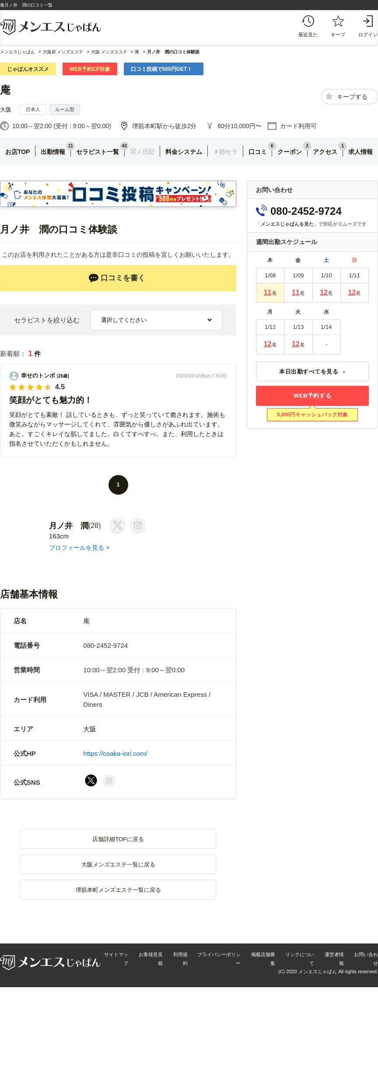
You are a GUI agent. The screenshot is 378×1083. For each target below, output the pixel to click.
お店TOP (17, 151)
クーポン (289, 151)
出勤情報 (53, 151)
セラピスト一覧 (97, 151)
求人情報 (360, 151)
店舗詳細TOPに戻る (118, 839)
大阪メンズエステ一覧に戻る (118, 864)
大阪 (5, 109)
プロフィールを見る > (79, 547)
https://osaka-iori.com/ (115, 753)
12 (324, 292)
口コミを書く (117, 278)
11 (268, 292)
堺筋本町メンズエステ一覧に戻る (118, 890)
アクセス (325, 151)
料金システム (183, 151)
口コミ (257, 151)
